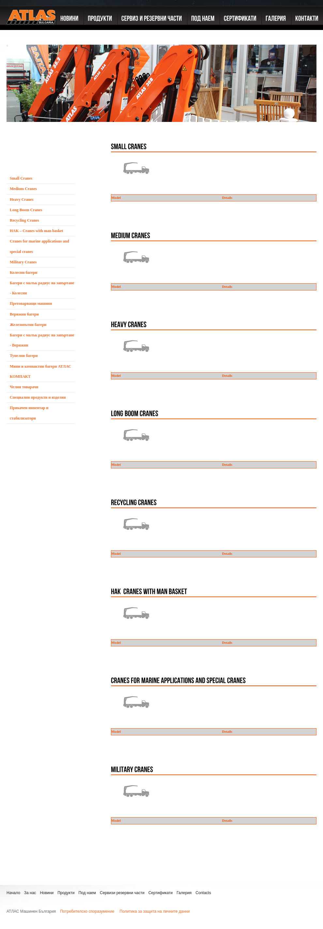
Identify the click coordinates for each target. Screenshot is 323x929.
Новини (47, 893)
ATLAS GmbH (31, 31)
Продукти (65, 893)
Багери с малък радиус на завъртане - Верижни (42, 340)
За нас (30, 893)
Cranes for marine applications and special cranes (39, 246)
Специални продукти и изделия (38, 397)
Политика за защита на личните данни (154, 911)
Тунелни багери (24, 355)
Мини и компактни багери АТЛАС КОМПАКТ (40, 371)
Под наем (87, 893)
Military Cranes (23, 262)
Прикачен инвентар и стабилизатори (29, 413)
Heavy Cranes (21, 199)
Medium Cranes (23, 188)
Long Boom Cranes (26, 210)
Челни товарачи (24, 387)
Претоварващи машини (31, 303)
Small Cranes (21, 178)
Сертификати (160, 893)
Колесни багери (24, 272)
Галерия (184, 893)
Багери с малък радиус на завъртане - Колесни (42, 288)
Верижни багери (24, 314)
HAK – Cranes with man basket (36, 231)
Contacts (203, 893)
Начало (13, 893)
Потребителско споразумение (87, 911)
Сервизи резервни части (122, 893)
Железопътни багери (28, 324)
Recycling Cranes (24, 220)
